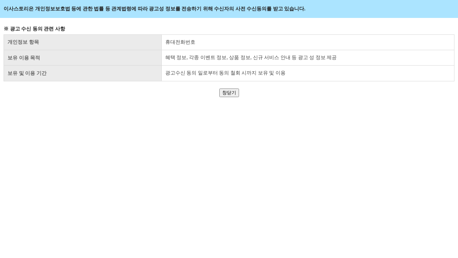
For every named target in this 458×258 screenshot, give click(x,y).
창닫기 (229, 92)
